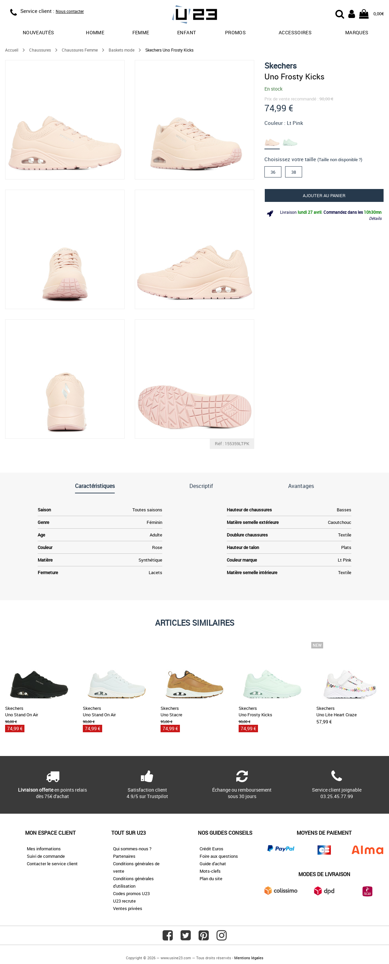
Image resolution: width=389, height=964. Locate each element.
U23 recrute (124, 901)
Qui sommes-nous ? (132, 849)
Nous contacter (70, 11)
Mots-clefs (210, 871)
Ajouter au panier (324, 195)
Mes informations (44, 849)
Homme (95, 32)
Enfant (186, 32)
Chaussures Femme (80, 50)
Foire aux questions (219, 856)
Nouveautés (38, 32)
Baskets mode (121, 50)
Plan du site (211, 878)
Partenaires (124, 856)
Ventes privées (127, 908)
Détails (375, 218)
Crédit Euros (211, 849)
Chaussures (40, 50)
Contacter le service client (52, 864)
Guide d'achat (213, 864)
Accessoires (295, 32)
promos (235, 32)
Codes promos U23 (131, 893)
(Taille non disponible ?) (339, 159)
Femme (140, 32)
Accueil (11, 50)
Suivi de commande (46, 856)
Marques (356, 32)
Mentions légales (248, 957)
